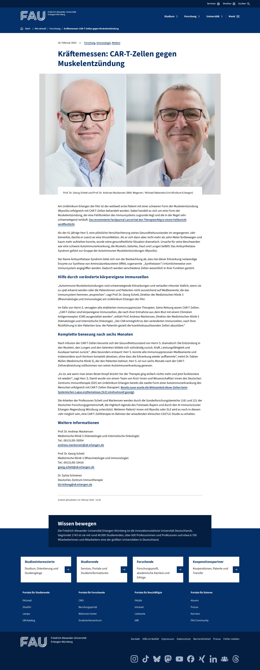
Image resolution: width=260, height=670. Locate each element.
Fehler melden (231, 638)
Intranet (139, 606)
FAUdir (138, 600)
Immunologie (104, 43)
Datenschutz (184, 638)
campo (26, 613)
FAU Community (199, 620)
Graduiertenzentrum (90, 620)
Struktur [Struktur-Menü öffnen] (229, 3)
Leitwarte (140, 613)
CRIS (81, 600)
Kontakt (135, 638)
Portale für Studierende (36, 592)
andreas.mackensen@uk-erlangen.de (81, 445)
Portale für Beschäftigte (148, 592)
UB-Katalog (29, 620)
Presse (194, 606)
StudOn (27, 606)
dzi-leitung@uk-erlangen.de (76, 484)
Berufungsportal (88, 606)
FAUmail (27, 600)
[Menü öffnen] (234, 16)
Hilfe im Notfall (150, 638)
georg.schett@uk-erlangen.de (77, 466)
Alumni (195, 600)
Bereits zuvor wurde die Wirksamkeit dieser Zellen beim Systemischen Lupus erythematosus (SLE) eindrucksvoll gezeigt (125, 389)
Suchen (244, 3)
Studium (169, 16)
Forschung (190, 16)
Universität (213, 16)
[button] (46, 569)
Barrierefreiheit (202, 638)
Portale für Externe (201, 592)
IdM (137, 620)
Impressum (168, 638)
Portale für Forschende (92, 592)
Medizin (118, 43)
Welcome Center (88, 613)
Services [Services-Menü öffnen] (213, 3)
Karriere (195, 613)
